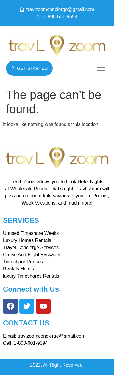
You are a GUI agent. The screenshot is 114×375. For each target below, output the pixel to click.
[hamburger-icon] (101, 69)
